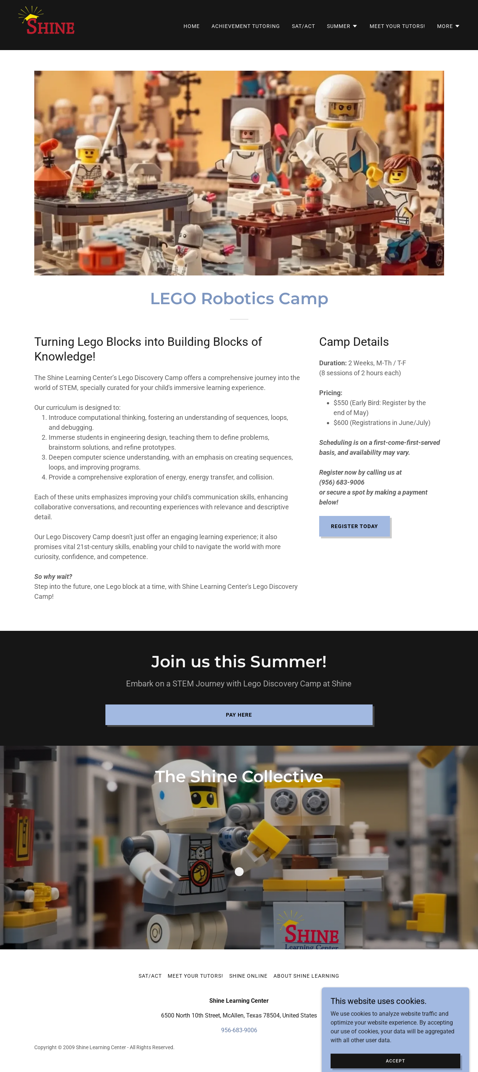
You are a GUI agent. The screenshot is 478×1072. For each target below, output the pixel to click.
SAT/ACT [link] (303, 26)
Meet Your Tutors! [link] (397, 26)
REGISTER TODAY (354, 526)
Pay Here (239, 715)
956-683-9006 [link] (239, 1030)
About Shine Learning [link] (306, 976)
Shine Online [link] (248, 976)
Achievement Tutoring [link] (246, 26)
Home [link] (192, 26)
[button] (342, 26)
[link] (47, 24)
